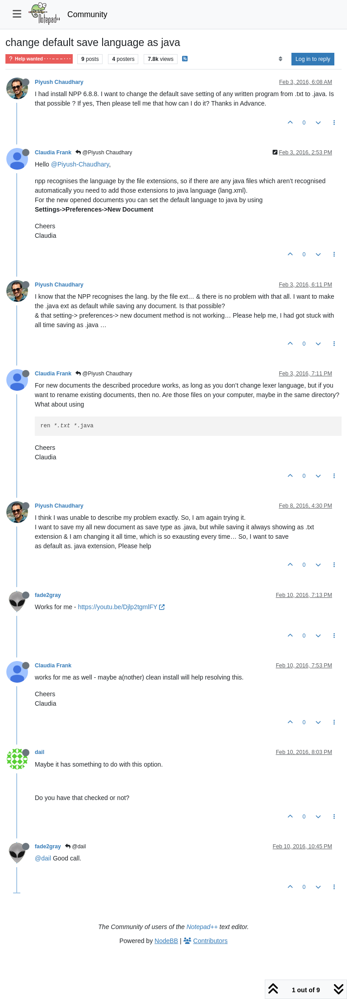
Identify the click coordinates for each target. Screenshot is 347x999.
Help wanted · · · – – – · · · (39, 59)
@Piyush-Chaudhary (80, 164)
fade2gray (48, 595)
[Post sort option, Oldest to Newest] (280, 59)
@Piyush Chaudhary (103, 152)
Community (87, 14)
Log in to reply (312, 59)
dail (39, 752)
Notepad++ (202, 926)
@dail (75, 846)
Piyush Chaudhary (59, 82)
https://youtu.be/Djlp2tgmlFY (121, 606)
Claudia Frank (53, 152)
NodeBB (166, 940)
